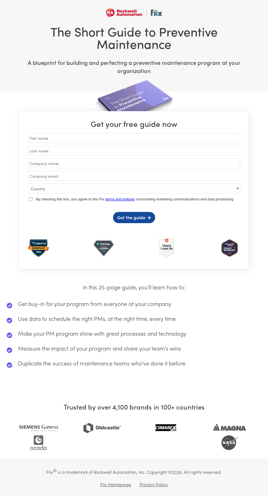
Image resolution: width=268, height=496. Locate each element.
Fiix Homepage (115, 484)
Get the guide (131, 217)
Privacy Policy (153, 484)
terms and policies (120, 199)
